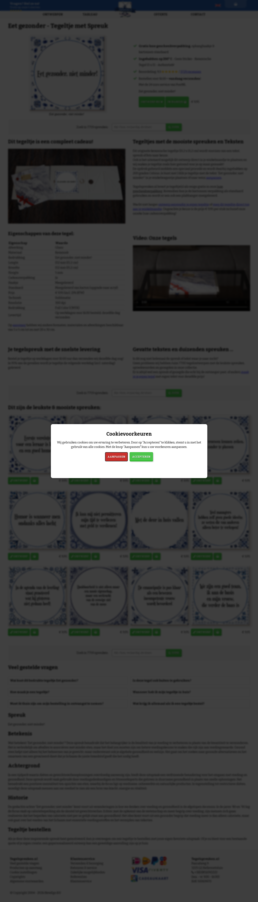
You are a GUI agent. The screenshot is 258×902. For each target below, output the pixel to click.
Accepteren (141, 456)
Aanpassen (116, 456)
